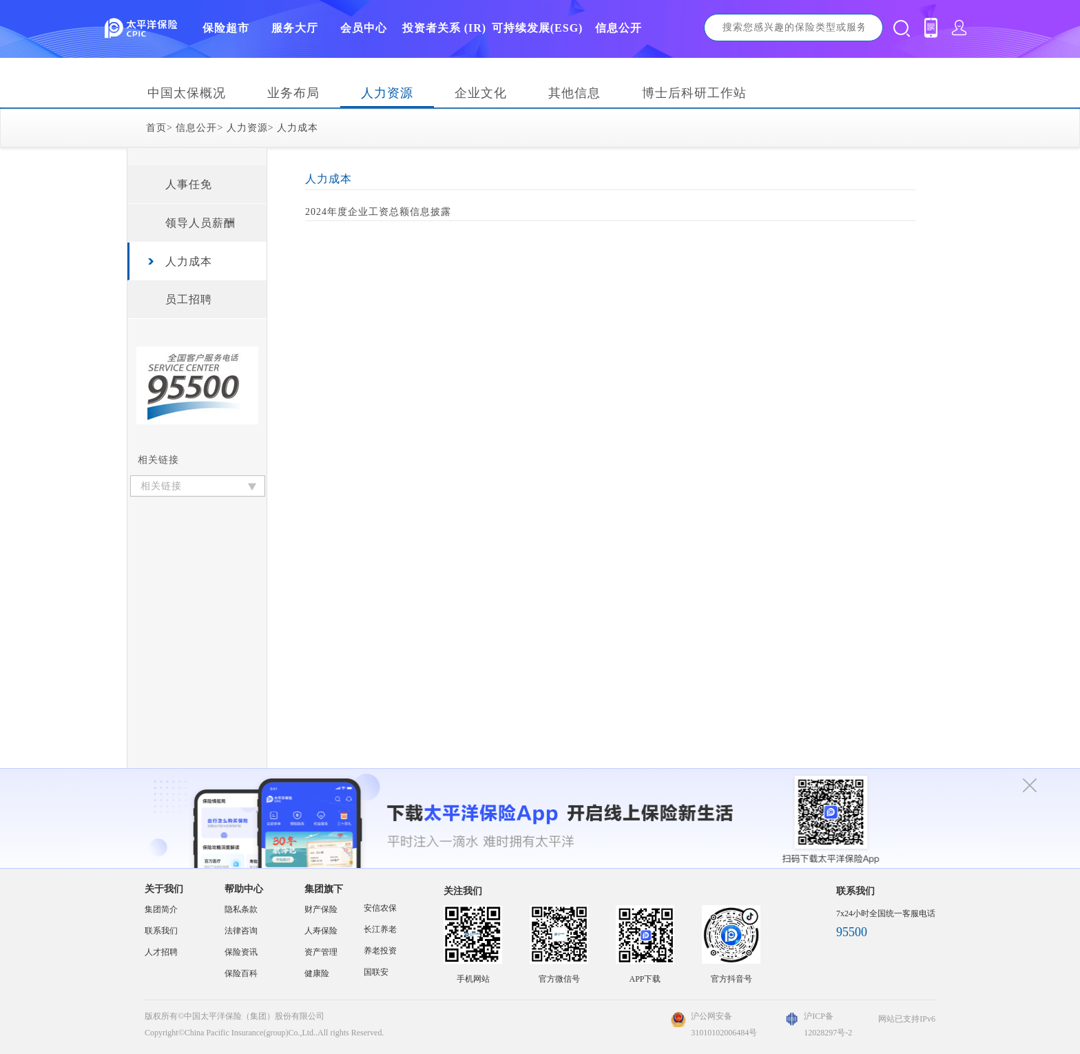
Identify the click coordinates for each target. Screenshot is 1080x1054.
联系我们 (161, 931)
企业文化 (481, 93)
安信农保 (380, 908)
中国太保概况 (186, 93)
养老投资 (380, 950)
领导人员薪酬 (200, 223)
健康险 (316, 973)
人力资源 (387, 93)
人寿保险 (321, 931)
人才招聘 (161, 952)
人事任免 (188, 184)
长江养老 (380, 929)
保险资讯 (241, 952)
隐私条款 (241, 909)
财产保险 (321, 909)
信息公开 (196, 128)
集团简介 (161, 909)
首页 (156, 128)
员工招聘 (188, 299)
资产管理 (321, 952)
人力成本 (297, 128)
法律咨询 (241, 931)
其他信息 (574, 93)
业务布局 (293, 93)
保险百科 (241, 973)
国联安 (376, 972)
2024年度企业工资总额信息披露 (378, 212)
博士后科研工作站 (694, 93)
